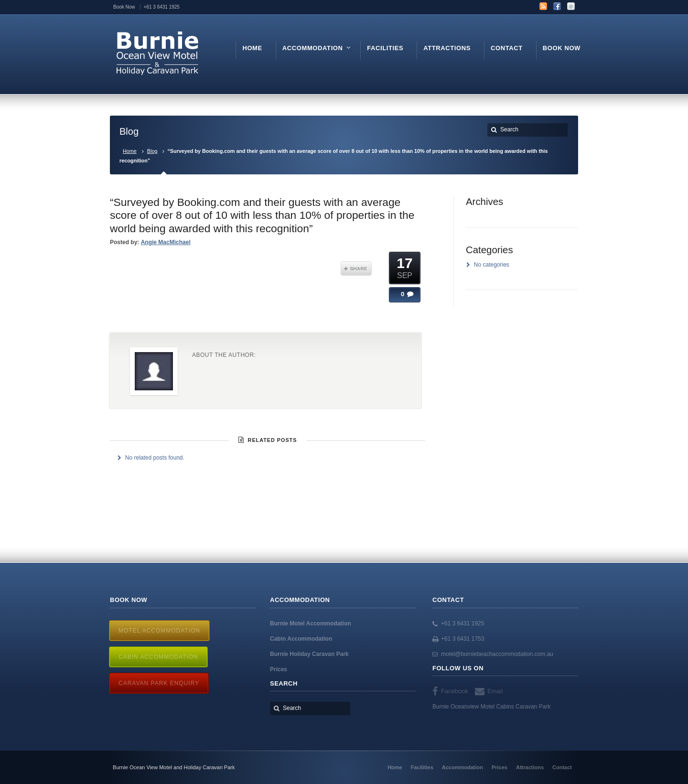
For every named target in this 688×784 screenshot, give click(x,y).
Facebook (557, 6)
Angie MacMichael (166, 242)
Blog (152, 151)
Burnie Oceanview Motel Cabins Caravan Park (491, 706)
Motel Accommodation (159, 630)
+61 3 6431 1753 (462, 638)
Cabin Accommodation (158, 657)
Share (356, 268)
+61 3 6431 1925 (462, 623)
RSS (543, 6)
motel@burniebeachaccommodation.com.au (497, 654)
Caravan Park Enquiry (158, 683)
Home (130, 151)
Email (571, 6)
